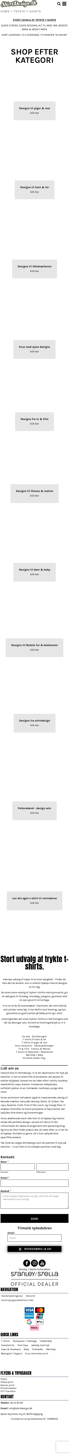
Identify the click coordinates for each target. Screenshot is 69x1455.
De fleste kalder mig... (34, 1058)
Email (11, 1232)
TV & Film (23, 1048)
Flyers (4, 1378)
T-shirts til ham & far (34, 1039)
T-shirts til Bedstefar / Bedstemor (34, 1052)
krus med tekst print (36, 1353)
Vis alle (26, 1036)
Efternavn (41, 1172)
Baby (26, 1349)
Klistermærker (9, 1388)
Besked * (6, 1191)
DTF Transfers (8, 1391)
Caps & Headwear (11, 1349)
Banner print (8, 1385)
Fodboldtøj (46, 1341)
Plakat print (7, 1382)
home (5, 11)
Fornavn (4, 1172)
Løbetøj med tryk (40, 1345)
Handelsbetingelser (12, 1295)
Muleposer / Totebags (25, 1341)
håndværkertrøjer (44, 1045)
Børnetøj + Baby (34, 1054)
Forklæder (37, 1349)
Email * (5, 1177)
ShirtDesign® (39, 1036)
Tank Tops (22, 1345)
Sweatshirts (7, 1345)
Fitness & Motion (40, 1048)
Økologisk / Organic (11, 1353)
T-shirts (5, 1341)
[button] (59, 4)
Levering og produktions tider (17, 1300)
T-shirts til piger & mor (34, 1042)
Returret (30, 1295)
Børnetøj (51, 1349)
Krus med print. (23, 1045)
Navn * (5, 1161)
